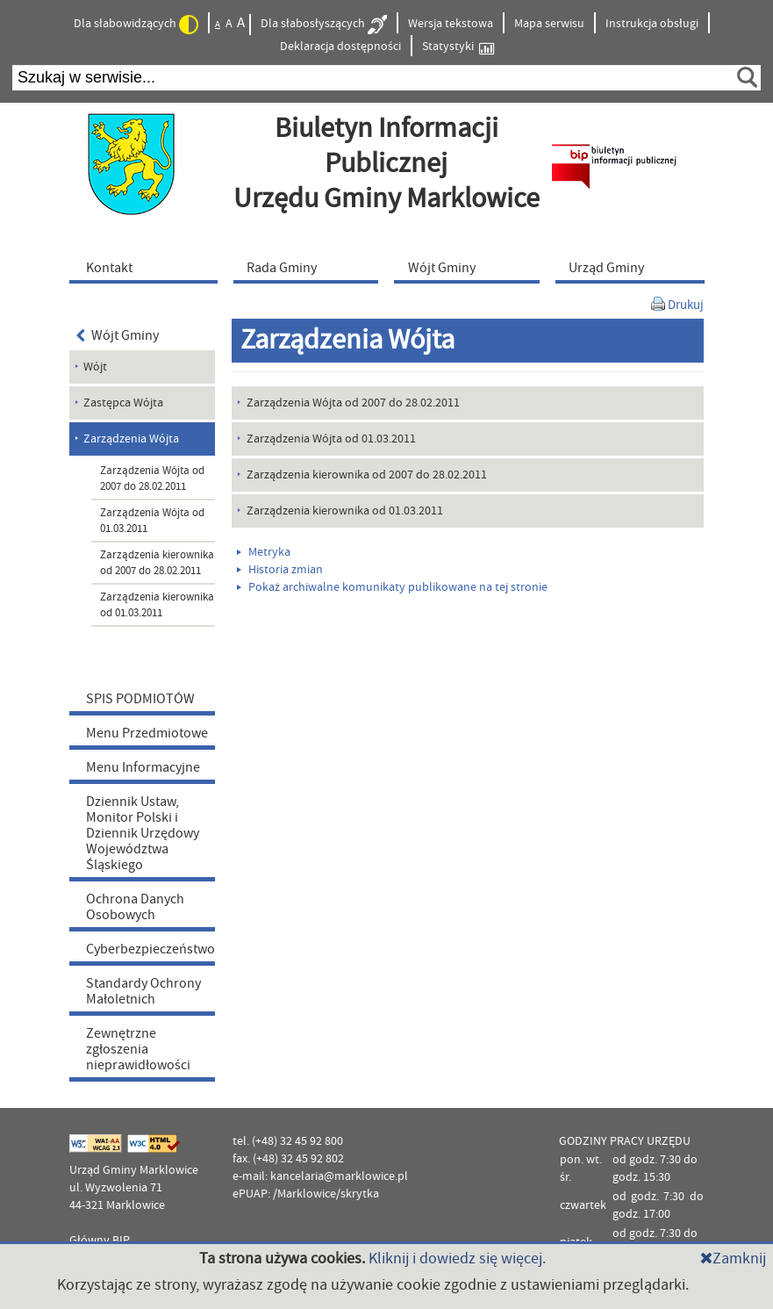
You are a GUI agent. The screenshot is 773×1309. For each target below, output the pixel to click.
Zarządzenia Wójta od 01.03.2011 (152, 521)
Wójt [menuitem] (95, 367)
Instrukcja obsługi (651, 24)
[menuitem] (147, 267)
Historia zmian (280, 570)
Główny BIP (99, 1240)
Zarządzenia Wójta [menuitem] (131, 439)
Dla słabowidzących (136, 24)
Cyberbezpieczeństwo (150, 949)
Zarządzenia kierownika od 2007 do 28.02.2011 (157, 563)
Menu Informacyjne (143, 767)
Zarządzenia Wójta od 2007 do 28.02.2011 (152, 478)
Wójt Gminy (118, 335)
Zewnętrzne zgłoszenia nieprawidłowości (138, 1049)
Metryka (263, 552)
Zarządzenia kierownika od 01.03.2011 (157, 605)
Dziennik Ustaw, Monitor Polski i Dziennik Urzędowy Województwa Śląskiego (142, 833)
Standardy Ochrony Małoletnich (143, 991)
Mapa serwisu (549, 24)
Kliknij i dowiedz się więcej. (457, 1258)
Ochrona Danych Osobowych (135, 907)
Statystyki (458, 47)
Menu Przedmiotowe (147, 733)
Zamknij (733, 1258)
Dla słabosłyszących (324, 24)
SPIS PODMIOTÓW (140, 699)
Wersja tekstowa (450, 24)
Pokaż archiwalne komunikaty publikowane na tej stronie (392, 587)
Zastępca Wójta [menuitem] (123, 403)
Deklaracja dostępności (340, 46)
